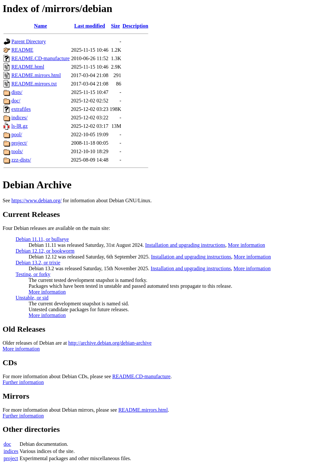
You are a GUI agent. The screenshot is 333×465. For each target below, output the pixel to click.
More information (246, 245)
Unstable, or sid (32, 297)
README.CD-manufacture (40, 58)
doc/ (15, 100)
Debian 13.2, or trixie (38, 262)
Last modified (89, 26)
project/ (19, 143)
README (22, 50)
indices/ (19, 117)
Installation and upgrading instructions (185, 245)
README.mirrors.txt (34, 83)
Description (135, 26)
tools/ (17, 151)
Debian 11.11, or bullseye (42, 239)
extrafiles (21, 109)
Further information (23, 382)
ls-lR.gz (19, 126)
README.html (27, 67)
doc (7, 444)
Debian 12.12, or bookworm (45, 251)
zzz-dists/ (21, 160)
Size (115, 26)
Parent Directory (28, 41)
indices (11, 451)
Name (40, 26)
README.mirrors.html (36, 75)
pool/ (16, 134)
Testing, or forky (33, 274)
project (11, 458)
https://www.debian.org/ (36, 200)
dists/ (16, 92)
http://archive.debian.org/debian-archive (110, 343)
